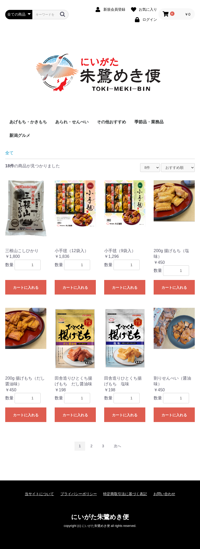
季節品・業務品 (149, 122)
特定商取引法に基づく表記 (125, 494)
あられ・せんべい (72, 122)
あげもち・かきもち (28, 122)
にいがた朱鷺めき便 (100, 516)
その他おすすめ (111, 122)
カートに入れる (26, 287)
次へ (117, 446)
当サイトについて (39, 494)
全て (9, 153)
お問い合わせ (164, 494)
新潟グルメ (19, 135)
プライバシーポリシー (78, 494)
